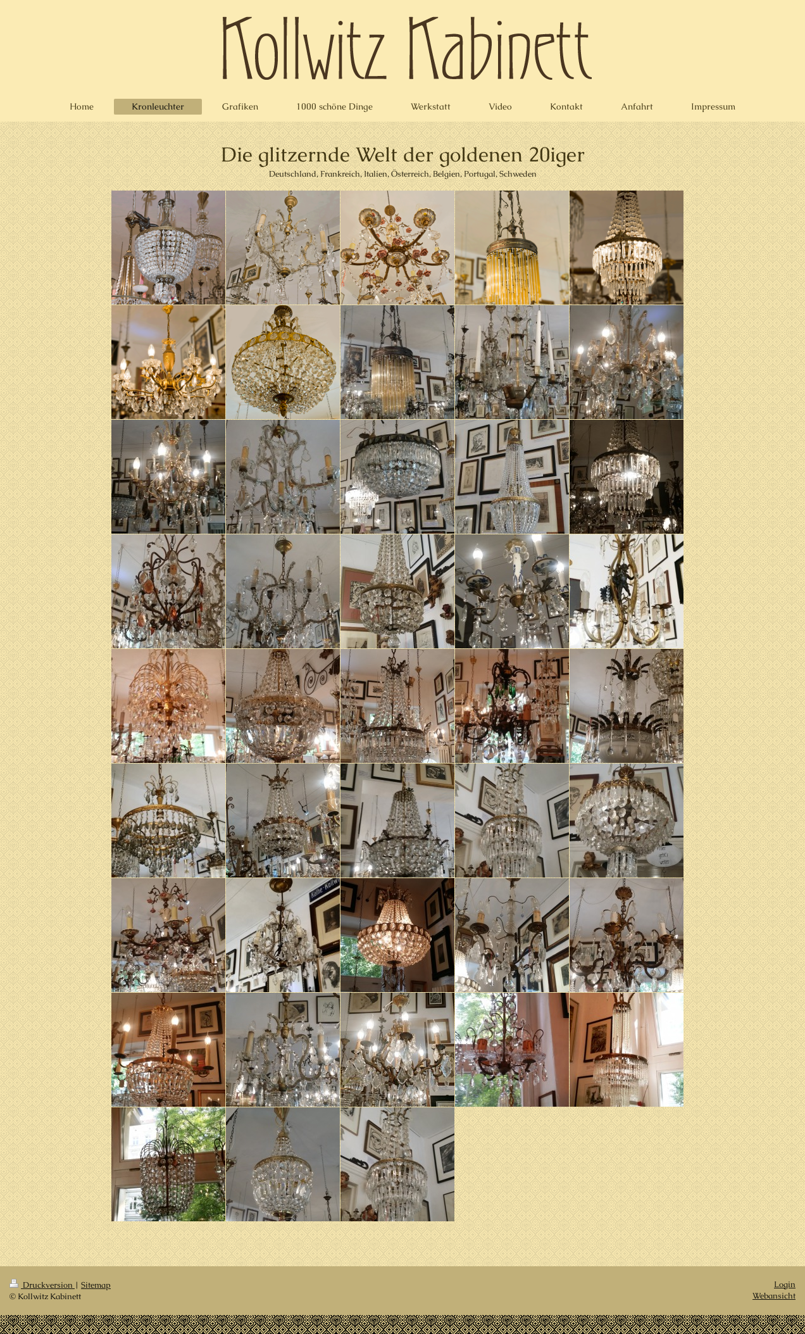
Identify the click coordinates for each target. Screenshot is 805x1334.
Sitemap (96, 1285)
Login (785, 1284)
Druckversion (42, 1285)
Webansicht (774, 1295)
